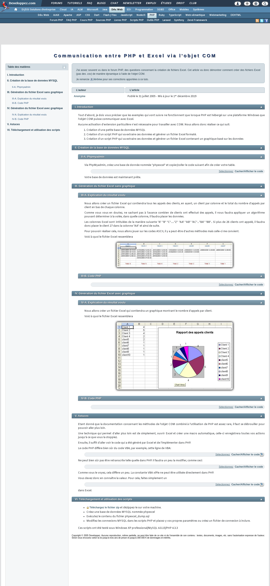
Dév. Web (117, 9)
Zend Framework (197, 20)
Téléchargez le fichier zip (104, 507)
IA (72, 9)
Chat (114, 3)
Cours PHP (86, 20)
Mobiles (184, 9)
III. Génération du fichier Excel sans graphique (35, 92)
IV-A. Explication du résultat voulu (29, 114)
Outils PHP (153, 20)
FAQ (89, 3)
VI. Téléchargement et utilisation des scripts (33, 130)
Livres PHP (120, 20)
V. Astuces (13, 124)
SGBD (160, 9)
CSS (87, 15)
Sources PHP (103, 20)
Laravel (166, 20)
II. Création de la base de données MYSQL (32, 80)
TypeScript (175, 15)
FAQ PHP (71, 20)
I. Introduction (15, 74)
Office (171, 9)
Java (104, 9)
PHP (152, 15)
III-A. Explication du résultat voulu (29, 98)
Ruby (162, 15)
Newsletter (131, 3)
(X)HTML (236, 15)
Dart (96, 15)
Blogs (101, 3)
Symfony (179, 20)
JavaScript (126, 15)
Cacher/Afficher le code (249, 171)
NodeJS (140, 15)
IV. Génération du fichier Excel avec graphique (35, 108)
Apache (67, 15)
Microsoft (92, 9)
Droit (180, 3)
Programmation (144, 9)
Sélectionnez (226, 171)
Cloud (63, 9)
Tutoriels (74, 3)
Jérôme (97, 79)
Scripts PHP (136, 20)
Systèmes (198, 9)
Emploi (150, 3)
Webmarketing (217, 15)
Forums (56, 3)
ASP (78, 15)
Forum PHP (56, 20)
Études (165, 3)
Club (192, 3)
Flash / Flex (109, 15)
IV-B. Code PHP (20, 119)
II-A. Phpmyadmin (21, 87)
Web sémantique (195, 15)
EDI (129, 9)
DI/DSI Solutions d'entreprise (38, 9)
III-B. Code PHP (20, 103)
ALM (80, 9)
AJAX (56, 15)
